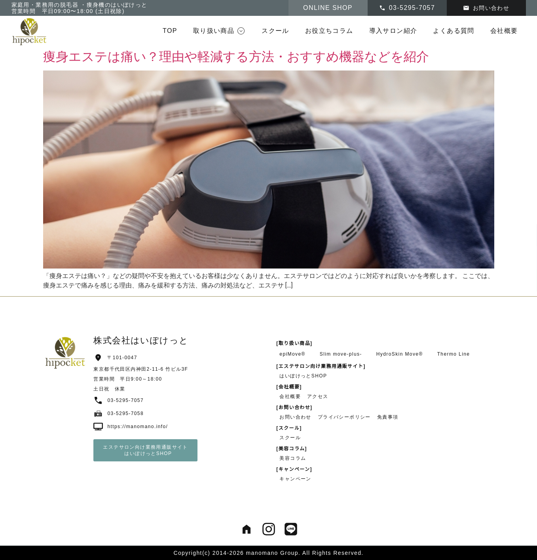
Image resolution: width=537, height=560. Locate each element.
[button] (219, 31)
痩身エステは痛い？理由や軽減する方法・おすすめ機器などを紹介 (236, 56)
